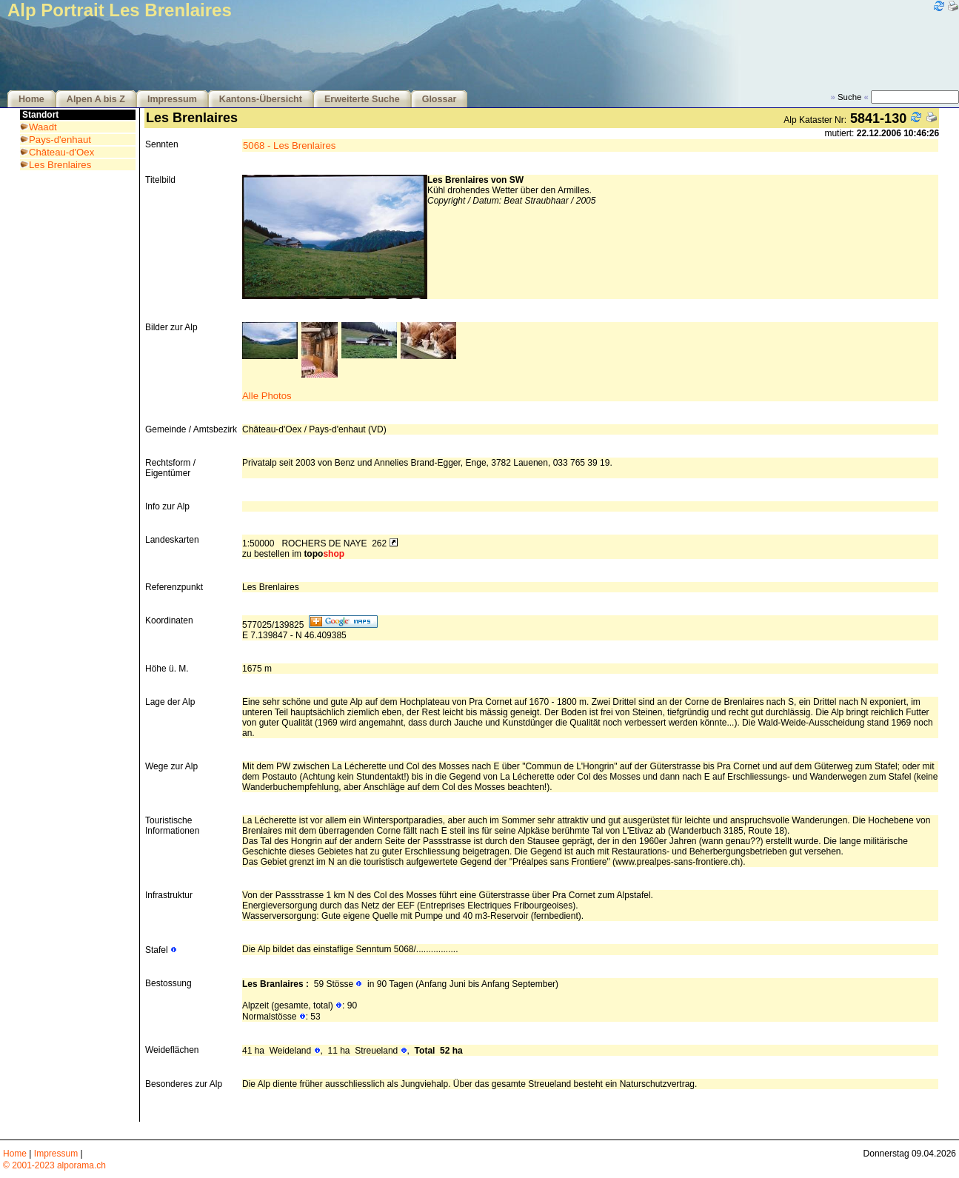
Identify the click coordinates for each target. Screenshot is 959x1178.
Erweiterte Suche (362, 99)
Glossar (439, 99)
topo (324, 554)
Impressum (172, 99)
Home (31, 99)
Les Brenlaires (60, 164)
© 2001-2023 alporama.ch (54, 1165)
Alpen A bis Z (96, 99)
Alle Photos (267, 395)
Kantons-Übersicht (260, 99)
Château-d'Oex (61, 152)
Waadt (43, 127)
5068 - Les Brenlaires (289, 145)
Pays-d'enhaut (60, 139)
